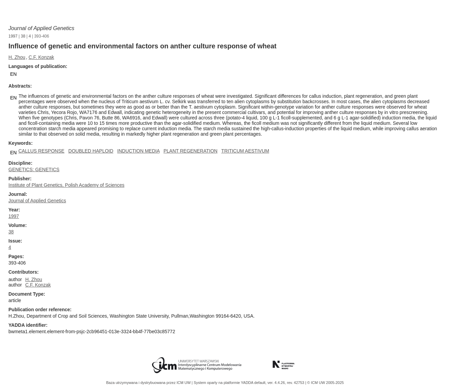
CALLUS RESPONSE (41, 151)
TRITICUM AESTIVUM (245, 151)
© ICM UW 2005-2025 (325, 383)
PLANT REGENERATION (191, 151)
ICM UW (184, 383)
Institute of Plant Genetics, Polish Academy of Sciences (66, 185)
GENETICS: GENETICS (33, 169)
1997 (13, 36)
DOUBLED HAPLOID (90, 151)
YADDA (247, 383)
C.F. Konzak (41, 57)
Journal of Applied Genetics (41, 28)
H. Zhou (16, 57)
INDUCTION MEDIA (138, 151)
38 (23, 36)
